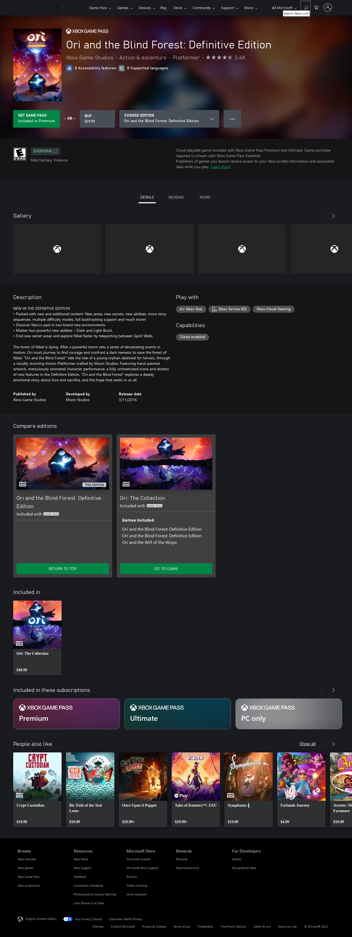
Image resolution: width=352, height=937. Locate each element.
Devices (145, 7)
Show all (307, 743)
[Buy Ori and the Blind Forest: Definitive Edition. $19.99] (97, 119)
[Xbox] (72, 7)
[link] (37, 638)
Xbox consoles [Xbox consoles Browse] (27, 859)
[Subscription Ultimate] (177, 713)
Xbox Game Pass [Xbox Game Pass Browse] (29, 876)
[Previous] (322, 216)
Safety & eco (262, 926)
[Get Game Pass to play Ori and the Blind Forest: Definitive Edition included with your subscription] (36, 119)
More (248, 7)
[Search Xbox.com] (305, 7)
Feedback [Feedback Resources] (80, 876)
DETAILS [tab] (147, 197)
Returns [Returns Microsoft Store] (132, 876)
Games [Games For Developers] (236, 859)
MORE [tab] (205, 197)
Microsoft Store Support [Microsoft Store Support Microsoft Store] (142, 868)
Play (163, 7)
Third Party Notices (233, 926)
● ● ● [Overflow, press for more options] (232, 118)
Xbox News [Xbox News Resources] (81, 859)
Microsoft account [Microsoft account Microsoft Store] (138, 859)
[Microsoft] (36, 7)
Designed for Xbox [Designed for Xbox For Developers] (244, 868)
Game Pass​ (98, 7)
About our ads (287, 926)
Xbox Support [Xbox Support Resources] (82, 868)
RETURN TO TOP (63, 568)
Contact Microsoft (123, 926)
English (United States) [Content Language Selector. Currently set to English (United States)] (41, 918)
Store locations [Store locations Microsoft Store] (137, 894)
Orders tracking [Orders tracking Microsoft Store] (137, 885)
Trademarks (205, 926)
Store (178, 7)
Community (202, 7)
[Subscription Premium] (66, 713)
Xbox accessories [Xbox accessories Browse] (29, 885)
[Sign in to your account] (327, 7)
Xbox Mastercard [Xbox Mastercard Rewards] (187, 868)
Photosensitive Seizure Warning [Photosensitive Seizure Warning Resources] (95, 894)
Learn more (220, 166)
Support (227, 7)
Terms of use (182, 926)
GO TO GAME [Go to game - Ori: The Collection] (166, 568)
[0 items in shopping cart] (316, 7)
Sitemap (97, 926)
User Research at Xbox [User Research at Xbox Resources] (89, 903)
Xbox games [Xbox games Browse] (26, 868)
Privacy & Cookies (154, 926)
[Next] (333, 216)
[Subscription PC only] (288, 713)
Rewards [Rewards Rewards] (182, 859)
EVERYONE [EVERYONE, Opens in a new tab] (45, 151)
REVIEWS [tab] (176, 197)
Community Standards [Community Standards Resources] (88, 885)
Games (122, 7)
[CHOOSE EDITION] (169, 119)
